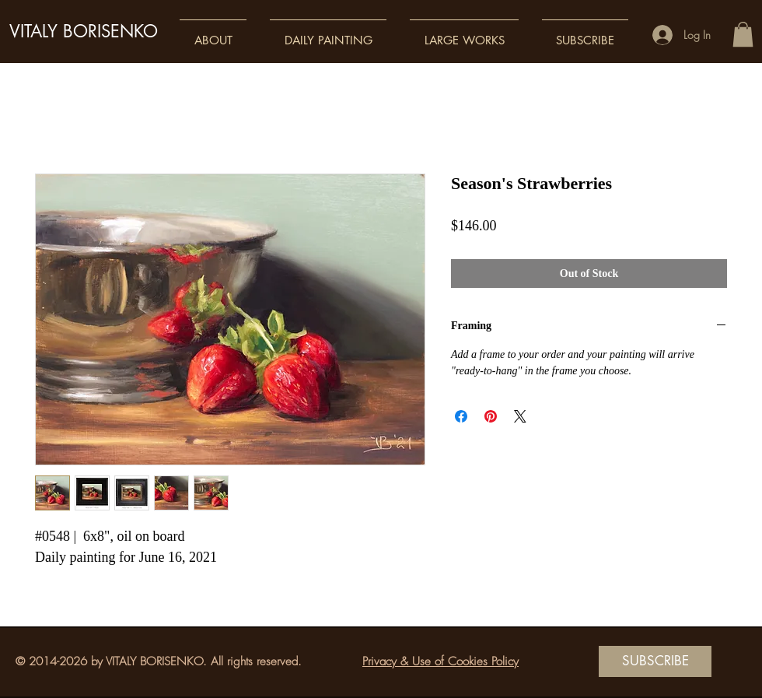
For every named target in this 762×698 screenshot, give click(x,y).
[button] (213, 33)
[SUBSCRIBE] (655, 661)
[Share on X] (520, 416)
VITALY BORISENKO (83, 31)
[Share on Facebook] (461, 416)
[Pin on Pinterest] (490, 416)
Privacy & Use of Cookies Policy (440, 661)
